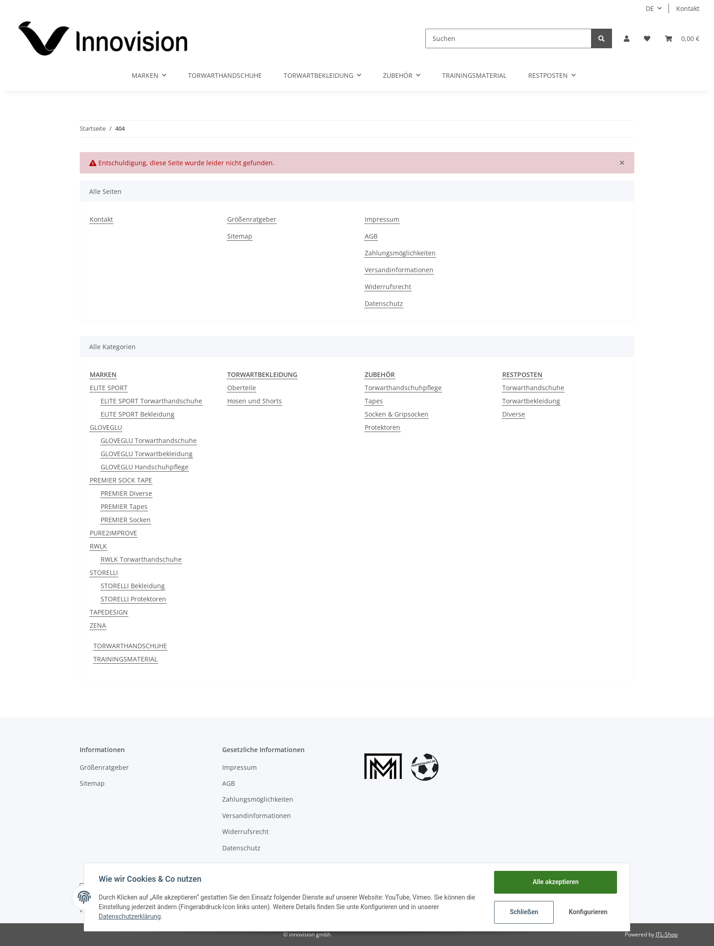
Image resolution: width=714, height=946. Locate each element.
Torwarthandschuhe (533, 387)
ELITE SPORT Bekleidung (137, 414)
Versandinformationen (399, 269)
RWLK (98, 546)
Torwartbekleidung (531, 401)
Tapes (374, 401)
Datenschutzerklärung (130, 916)
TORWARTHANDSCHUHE (130, 645)
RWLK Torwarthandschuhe (141, 559)
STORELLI (104, 572)
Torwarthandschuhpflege (403, 387)
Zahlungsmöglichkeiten (400, 253)
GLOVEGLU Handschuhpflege (145, 467)
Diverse (513, 414)
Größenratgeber (251, 219)
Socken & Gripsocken (396, 414)
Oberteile (241, 387)
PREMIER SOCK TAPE (121, 480)
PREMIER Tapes (124, 506)
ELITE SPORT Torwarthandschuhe (151, 401)
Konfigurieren (588, 911)
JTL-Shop (667, 934)
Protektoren (382, 427)
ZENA (98, 625)
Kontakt (687, 8)
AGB (371, 236)
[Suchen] (508, 38)
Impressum (382, 219)
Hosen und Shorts (254, 401)
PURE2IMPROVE (113, 533)
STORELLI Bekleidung (133, 585)
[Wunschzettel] (647, 38)
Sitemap (239, 236)
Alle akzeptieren (555, 881)
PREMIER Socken (126, 519)
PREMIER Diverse (126, 493)
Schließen (524, 911)
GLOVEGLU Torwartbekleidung (147, 453)
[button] (627, 38)
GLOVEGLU (106, 427)
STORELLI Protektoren (133, 599)
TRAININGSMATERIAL (125, 659)
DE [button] (650, 8)
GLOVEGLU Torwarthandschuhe (149, 440)
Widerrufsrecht (388, 286)
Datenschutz (384, 303)
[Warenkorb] (682, 38)
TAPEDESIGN (109, 612)
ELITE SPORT (109, 387)
